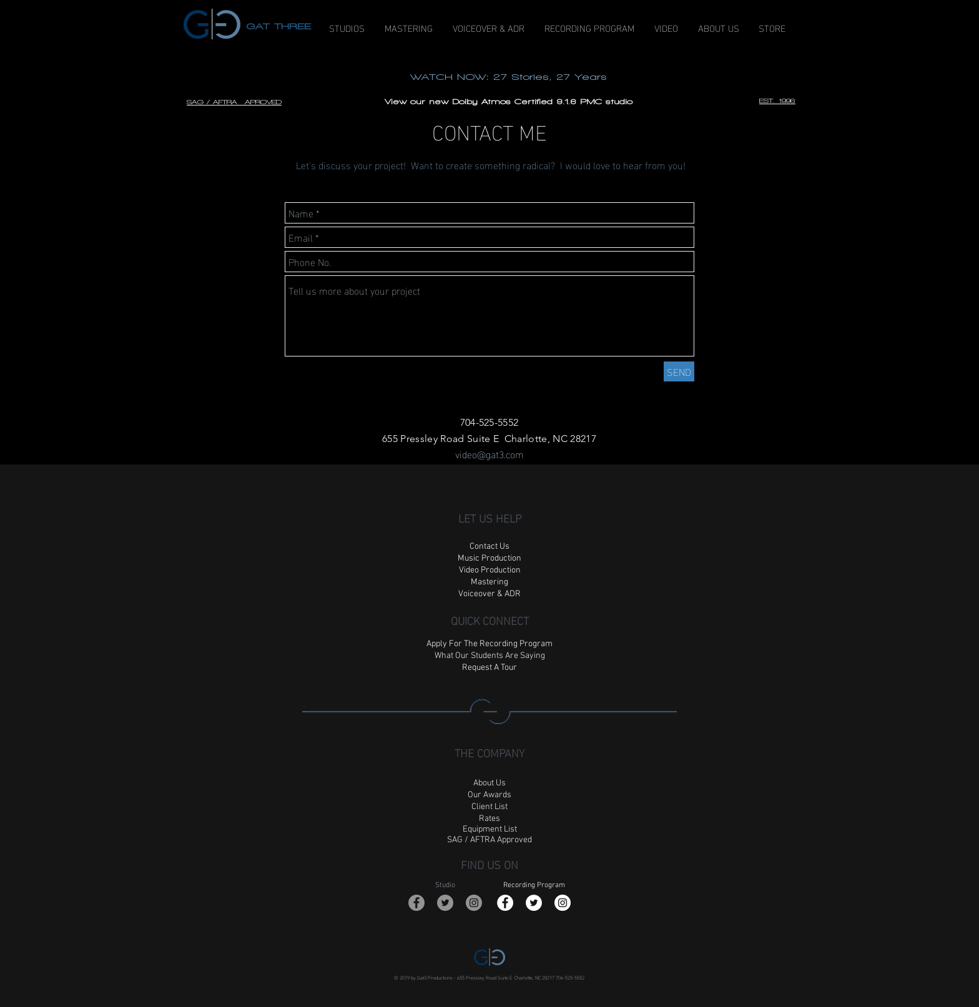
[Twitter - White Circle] (534, 903)
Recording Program (534, 885)
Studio (445, 885)
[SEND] (679, 371)
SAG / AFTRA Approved (489, 840)
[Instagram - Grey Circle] (474, 903)
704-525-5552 (570, 977)
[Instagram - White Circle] (562, 903)
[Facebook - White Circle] (505, 903)
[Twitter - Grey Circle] (445, 903)
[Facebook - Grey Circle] (416, 903)
